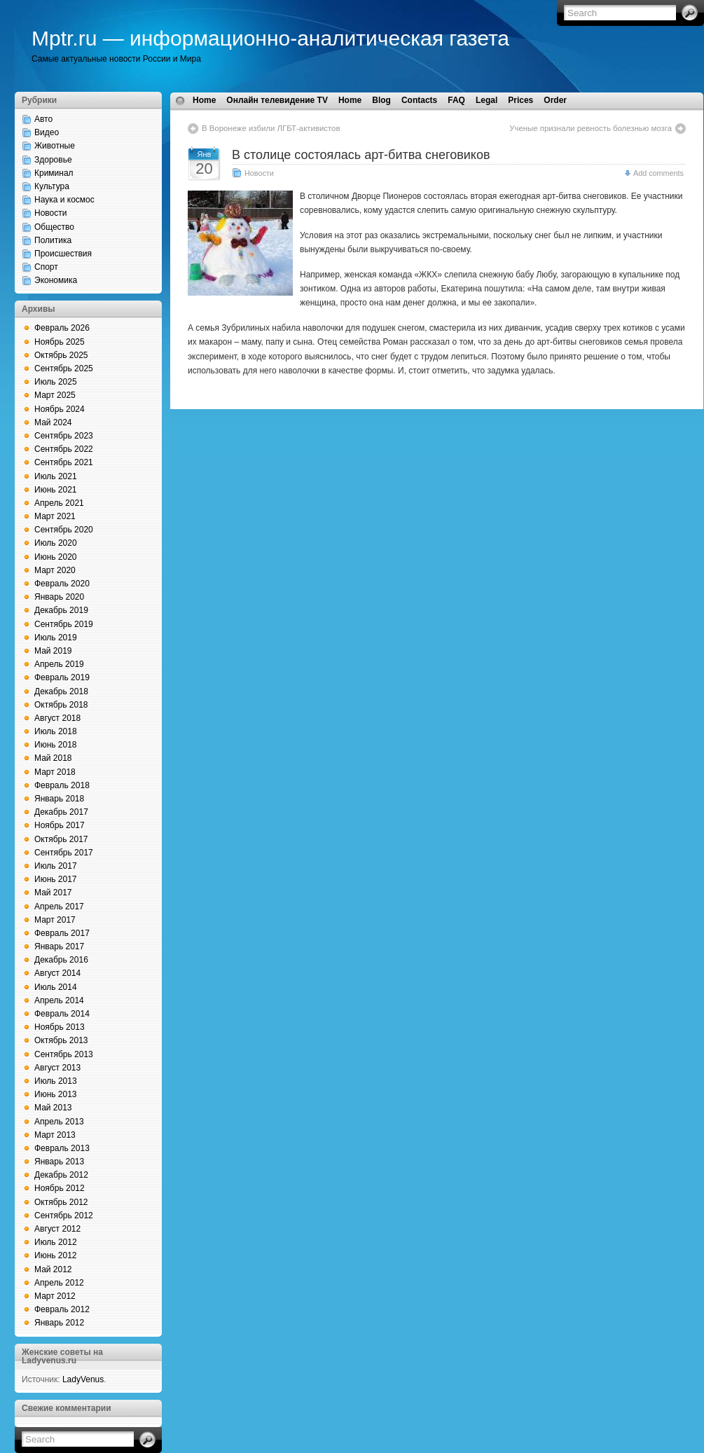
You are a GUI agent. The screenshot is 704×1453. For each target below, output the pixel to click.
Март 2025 (55, 395)
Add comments (658, 173)
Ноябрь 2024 (59, 409)
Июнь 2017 (55, 879)
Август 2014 (57, 973)
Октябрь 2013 (61, 1040)
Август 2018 (57, 718)
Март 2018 (55, 772)
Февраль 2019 (62, 677)
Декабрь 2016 (61, 960)
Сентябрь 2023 (63, 436)
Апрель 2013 (59, 1122)
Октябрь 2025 (61, 355)
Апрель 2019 (59, 664)
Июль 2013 (55, 1081)
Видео (46, 132)
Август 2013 (57, 1068)
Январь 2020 (59, 597)
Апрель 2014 (59, 1000)
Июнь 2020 (55, 557)
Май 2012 (53, 1269)
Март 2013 (55, 1135)
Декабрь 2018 (61, 691)
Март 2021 (55, 516)
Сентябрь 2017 (63, 853)
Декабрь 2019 (61, 610)
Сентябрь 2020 (63, 530)
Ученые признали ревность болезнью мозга (590, 128)
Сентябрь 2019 (63, 624)
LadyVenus (83, 1379)
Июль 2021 (55, 476)
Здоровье (53, 160)
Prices (520, 100)
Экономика (55, 280)
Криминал (54, 173)
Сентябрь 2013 (63, 1054)
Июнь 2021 (55, 490)
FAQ (456, 100)
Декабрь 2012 (61, 1175)
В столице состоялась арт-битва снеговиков (361, 155)
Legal (486, 100)
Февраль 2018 (62, 785)
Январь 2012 (59, 1323)
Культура (51, 186)
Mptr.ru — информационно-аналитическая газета (270, 38)
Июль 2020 (55, 543)
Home (204, 100)
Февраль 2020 (62, 583)
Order (555, 100)
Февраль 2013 (62, 1148)
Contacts (419, 100)
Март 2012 (55, 1296)
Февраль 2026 (62, 328)
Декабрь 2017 (61, 812)
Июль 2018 (55, 731)
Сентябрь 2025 (63, 368)
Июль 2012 (55, 1242)
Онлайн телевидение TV (277, 100)
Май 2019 (53, 651)
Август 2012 (57, 1229)
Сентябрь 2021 (63, 462)
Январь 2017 (59, 946)
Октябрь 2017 (61, 839)
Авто (43, 119)
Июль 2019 (55, 637)
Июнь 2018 (55, 745)
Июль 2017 (55, 866)
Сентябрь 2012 (63, 1215)
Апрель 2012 (59, 1283)
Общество (54, 227)
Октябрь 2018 (61, 705)
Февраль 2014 (62, 1014)
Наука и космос (64, 200)
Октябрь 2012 (61, 1202)
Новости (50, 213)
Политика (52, 240)
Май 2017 (53, 892)
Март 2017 (55, 920)
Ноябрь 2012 (59, 1188)
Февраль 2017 (62, 933)
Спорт (46, 267)
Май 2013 (53, 1108)
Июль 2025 (55, 382)
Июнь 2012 (55, 1255)
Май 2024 (53, 422)
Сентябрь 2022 (63, 449)
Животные (54, 146)
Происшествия (63, 254)
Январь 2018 (59, 799)
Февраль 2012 (62, 1309)
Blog (381, 100)
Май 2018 (53, 758)
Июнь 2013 (55, 1094)
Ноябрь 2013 (59, 1027)
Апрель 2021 (59, 503)
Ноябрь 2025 (59, 342)
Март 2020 (55, 570)
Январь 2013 (59, 1161)
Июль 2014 (55, 987)
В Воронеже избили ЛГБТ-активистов (271, 128)
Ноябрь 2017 (59, 825)
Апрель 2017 (59, 906)
